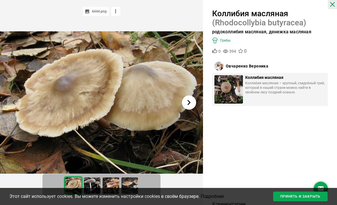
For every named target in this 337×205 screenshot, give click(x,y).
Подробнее (212, 196)
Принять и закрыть (300, 196)
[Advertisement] (270, 155)
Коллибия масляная (264, 77)
